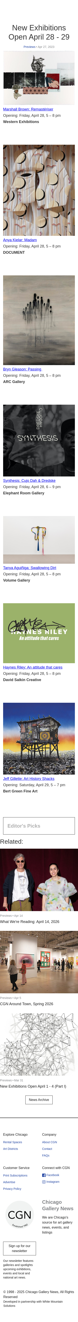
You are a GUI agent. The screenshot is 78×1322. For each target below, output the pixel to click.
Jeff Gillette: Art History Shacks (28, 779)
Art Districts (10, 1148)
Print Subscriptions (15, 1175)
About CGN (49, 1142)
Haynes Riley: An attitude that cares (32, 667)
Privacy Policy (12, 1188)
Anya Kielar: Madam (20, 240)
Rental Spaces (12, 1142)
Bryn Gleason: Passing (22, 369)
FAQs (46, 1155)
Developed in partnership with (33, 1303)
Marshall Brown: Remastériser (28, 109)
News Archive (39, 1100)
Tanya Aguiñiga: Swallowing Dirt (29, 568)
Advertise (9, 1182)
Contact (47, 1148)
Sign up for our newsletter (19, 1248)
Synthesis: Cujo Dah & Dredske (29, 481)
